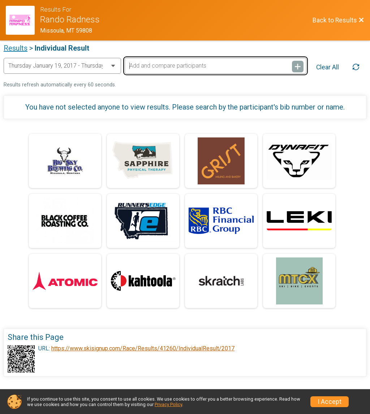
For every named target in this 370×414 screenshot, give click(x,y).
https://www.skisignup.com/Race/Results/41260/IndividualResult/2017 (143, 348)
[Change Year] (62, 66)
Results (15, 48)
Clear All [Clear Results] (327, 67)
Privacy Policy (168, 404)
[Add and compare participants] (215, 66)
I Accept (329, 401)
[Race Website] (23, 20)
